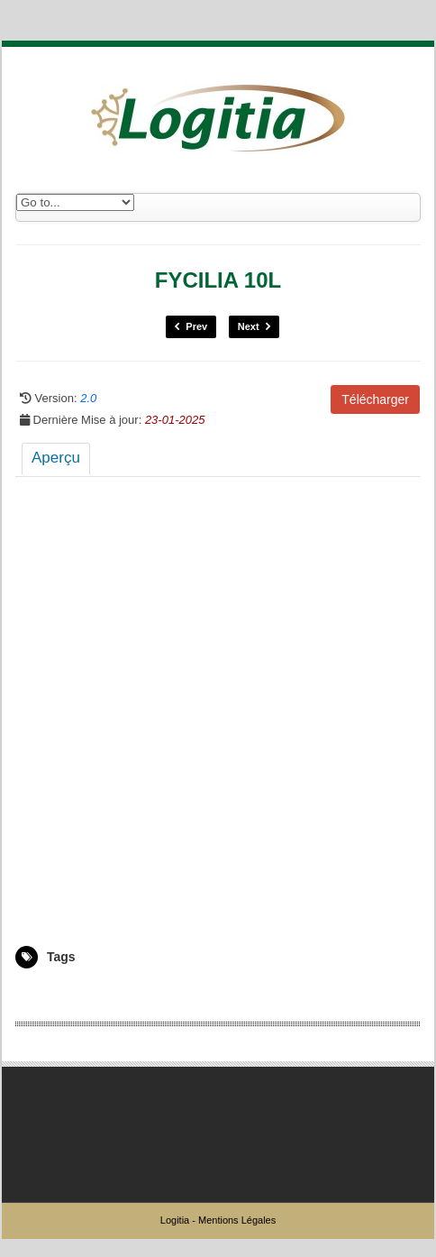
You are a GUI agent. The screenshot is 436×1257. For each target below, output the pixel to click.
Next (254, 327)
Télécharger (375, 399)
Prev (191, 327)
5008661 (36, 994)
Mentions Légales (237, 1220)
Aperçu (56, 457)
